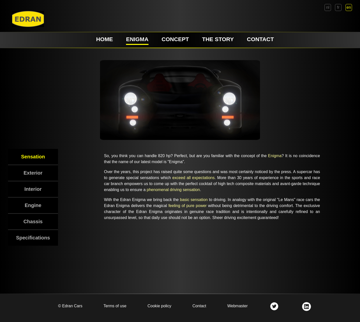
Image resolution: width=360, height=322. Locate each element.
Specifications (33, 237)
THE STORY (218, 39)
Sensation (33, 156)
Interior (33, 189)
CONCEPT (175, 39)
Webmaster (237, 306)
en (348, 7)
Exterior (33, 173)
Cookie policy (159, 306)
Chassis (33, 221)
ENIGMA (137, 39)
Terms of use (115, 306)
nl (327, 7)
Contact (199, 306)
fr (338, 7)
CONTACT (260, 39)
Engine (33, 205)
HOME (104, 39)
